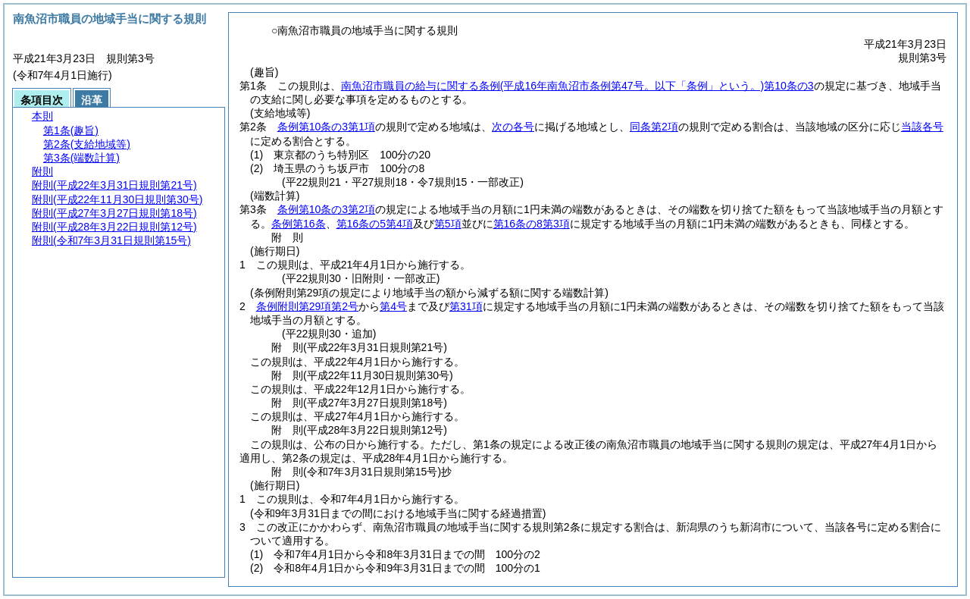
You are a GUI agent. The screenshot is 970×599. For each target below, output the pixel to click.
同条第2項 (654, 127)
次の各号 (513, 127)
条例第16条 (298, 224)
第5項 (448, 224)
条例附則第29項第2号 (307, 306)
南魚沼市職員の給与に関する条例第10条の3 (577, 86)
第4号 (393, 306)
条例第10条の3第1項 (326, 127)
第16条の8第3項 (531, 224)
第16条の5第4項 (374, 224)
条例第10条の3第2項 (326, 209)
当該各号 (922, 127)
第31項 (466, 306)
